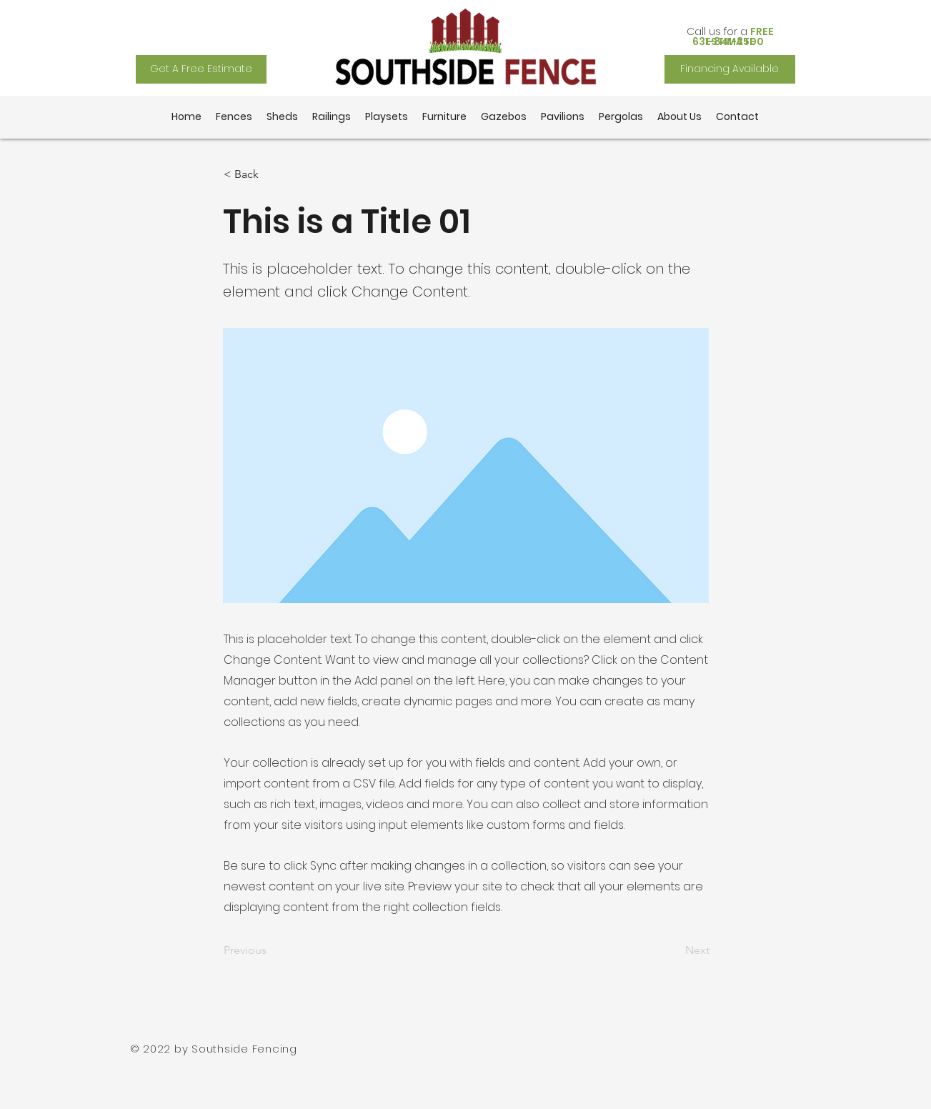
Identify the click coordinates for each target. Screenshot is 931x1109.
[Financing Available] (729, 69)
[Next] (674, 951)
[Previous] (271, 951)
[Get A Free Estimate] (201, 69)
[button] (271, 174)
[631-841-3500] (730, 41)
